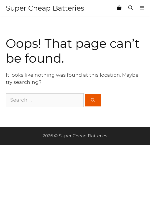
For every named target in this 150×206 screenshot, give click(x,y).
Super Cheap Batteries (45, 8)
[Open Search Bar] (130, 8)
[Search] (93, 100)
